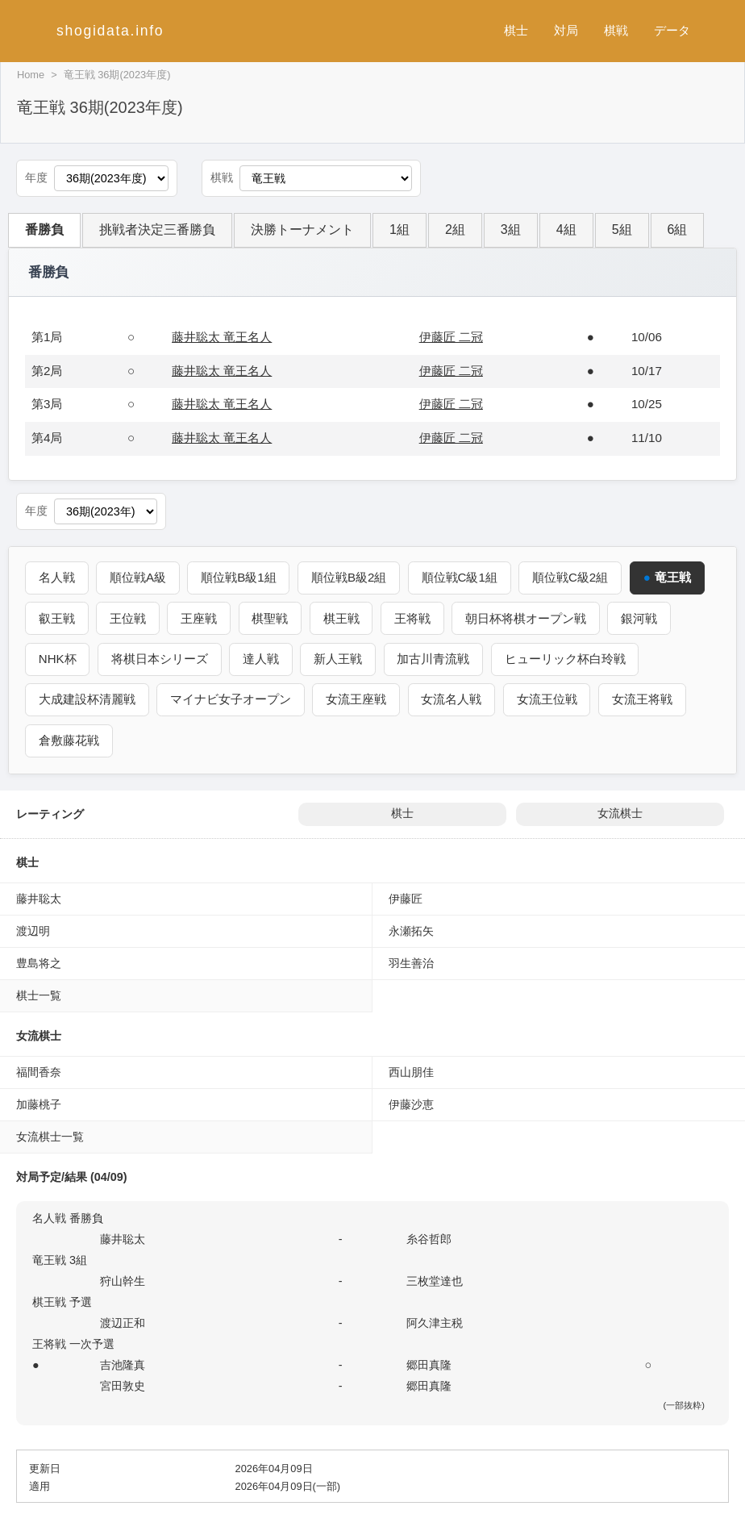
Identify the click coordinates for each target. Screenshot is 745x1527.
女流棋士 (620, 813)
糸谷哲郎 (429, 1238)
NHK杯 (58, 658)
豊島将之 (38, 962)
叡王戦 (57, 617)
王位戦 (128, 617)
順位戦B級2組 (351, 577)
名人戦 (57, 577)
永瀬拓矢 (411, 930)
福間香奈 (38, 1071)
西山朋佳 (411, 1071)
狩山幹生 (122, 1280)
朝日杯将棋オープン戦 (528, 617)
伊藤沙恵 (411, 1103)
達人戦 (261, 658)
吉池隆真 (122, 1364)
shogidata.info (110, 31)
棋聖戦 (271, 617)
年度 (36, 178)
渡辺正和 (122, 1322)
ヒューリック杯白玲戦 (566, 658)
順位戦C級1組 (461, 577)
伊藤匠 (405, 897)
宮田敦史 (122, 1385)
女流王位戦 (548, 699)
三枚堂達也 (434, 1280)
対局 (566, 30)
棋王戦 (342, 617)
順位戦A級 (138, 577)
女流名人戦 (452, 699)
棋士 (516, 30)
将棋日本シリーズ (160, 658)
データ (672, 30)
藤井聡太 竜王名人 (222, 337)
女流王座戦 (357, 699)
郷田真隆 (429, 1364)
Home (30, 75)
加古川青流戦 (434, 658)
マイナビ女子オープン (231, 699)
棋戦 (616, 30)
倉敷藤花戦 (69, 740)
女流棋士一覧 (50, 1135)
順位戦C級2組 (572, 577)
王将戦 (414, 617)
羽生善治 (411, 962)
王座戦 (199, 617)
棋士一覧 (38, 994)
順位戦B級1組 (239, 577)
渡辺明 (33, 930)
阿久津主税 (434, 1322)
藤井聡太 (38, 897)
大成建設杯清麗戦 (87, 699)
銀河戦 (641, 617)
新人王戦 (339, 658)
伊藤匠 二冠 (451, 337)
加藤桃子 (38, 1103)
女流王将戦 (644, 699)
